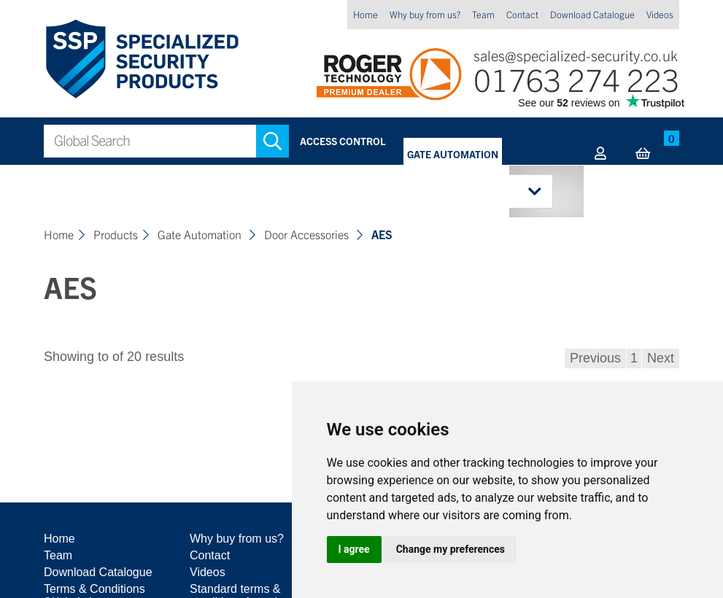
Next (660, 358)
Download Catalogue (592, 14)
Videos (659, 14)
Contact (522, 14)
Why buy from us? (425, 14)
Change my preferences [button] (450, 549)
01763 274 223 (576, 78)
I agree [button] (354, 549)
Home (365, 14)
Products (115, 234)
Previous (595, 358)
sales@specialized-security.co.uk (575, 55)
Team (483, 14)
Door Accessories (308, 234)
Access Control (342, 140)
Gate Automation (452, 153)
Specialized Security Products (141, 59)
